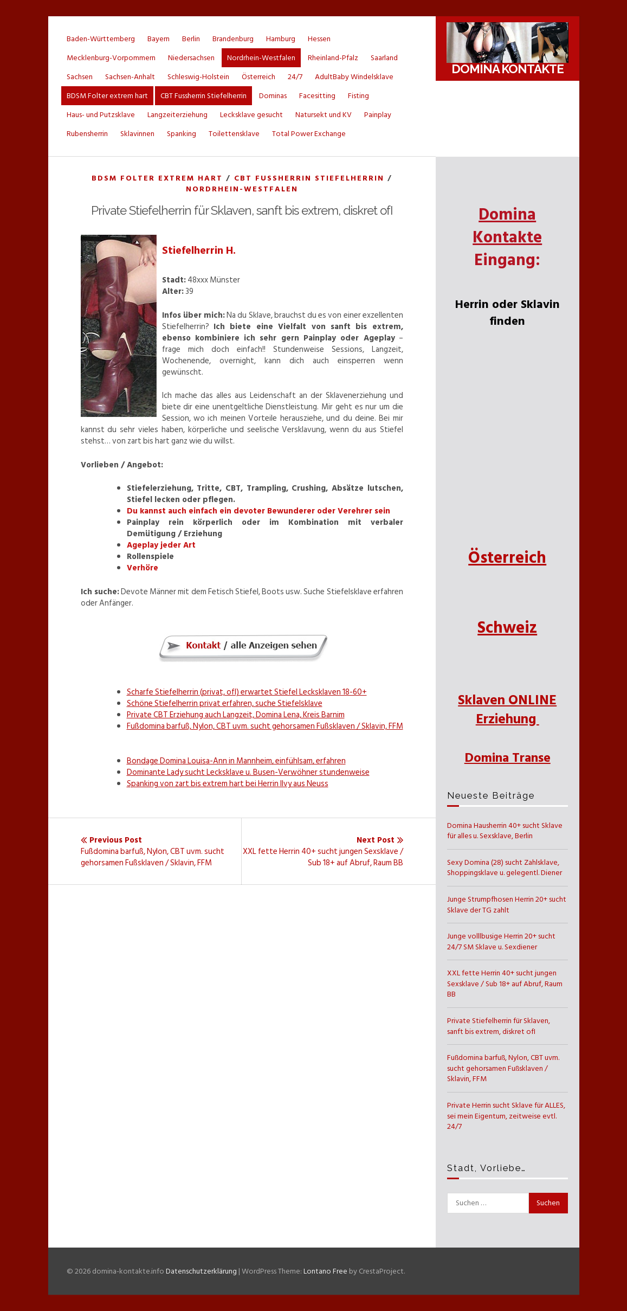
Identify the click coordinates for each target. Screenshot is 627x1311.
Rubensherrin (87, 133)
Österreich (258, 76)
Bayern (158, 39)
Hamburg (280, 39)
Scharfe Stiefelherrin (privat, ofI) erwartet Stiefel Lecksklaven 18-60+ (247, 692)
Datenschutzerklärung (201, 1271)
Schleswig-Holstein (198, 76)
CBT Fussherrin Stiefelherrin (203, 95)
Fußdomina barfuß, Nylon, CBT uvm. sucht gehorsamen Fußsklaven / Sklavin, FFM (265, 726)
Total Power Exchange (309, 133)
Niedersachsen (191, 58)
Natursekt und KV (323, 114)
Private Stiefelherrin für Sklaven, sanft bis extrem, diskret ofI (498, 1026)
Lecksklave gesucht (251, 114)
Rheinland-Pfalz (333, 58)
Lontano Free (325, 1271)
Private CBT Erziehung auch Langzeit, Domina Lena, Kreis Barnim (236, 715)
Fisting (358, 95)
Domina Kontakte (507, 69)
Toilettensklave (234, 133)
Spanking (181, 133)
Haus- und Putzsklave (101, 114)
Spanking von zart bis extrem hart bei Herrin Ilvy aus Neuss (227, 784)
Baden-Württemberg (101, 39)
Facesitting (317, 95)
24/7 (295, 76)
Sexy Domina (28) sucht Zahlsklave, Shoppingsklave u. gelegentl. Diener (504, 867)
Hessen (319, 39)
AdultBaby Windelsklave (354, 76)
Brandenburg (233, 39)
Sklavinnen (137, 133)
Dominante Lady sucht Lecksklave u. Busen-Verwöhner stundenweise (248, 772)
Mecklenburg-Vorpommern (111, 58)
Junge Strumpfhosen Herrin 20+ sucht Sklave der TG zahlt (506, 904)
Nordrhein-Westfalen (261, 58)
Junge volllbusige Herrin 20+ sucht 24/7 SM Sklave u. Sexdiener (501, 941)
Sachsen (80, 76)
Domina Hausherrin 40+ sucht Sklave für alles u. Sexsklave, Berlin (505, 831)
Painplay (377, 114)
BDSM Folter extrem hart (107, 95)
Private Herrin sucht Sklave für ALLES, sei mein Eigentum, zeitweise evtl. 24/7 (506, 1116)
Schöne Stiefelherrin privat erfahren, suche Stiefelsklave (224, 703)
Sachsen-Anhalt (130, 76)
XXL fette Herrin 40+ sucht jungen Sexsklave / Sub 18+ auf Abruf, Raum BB (505, 983)
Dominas (273, 95)
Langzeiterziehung (177, 114)
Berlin (191, 39)
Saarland (384, 58)
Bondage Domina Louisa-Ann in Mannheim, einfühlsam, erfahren (236, 761)
